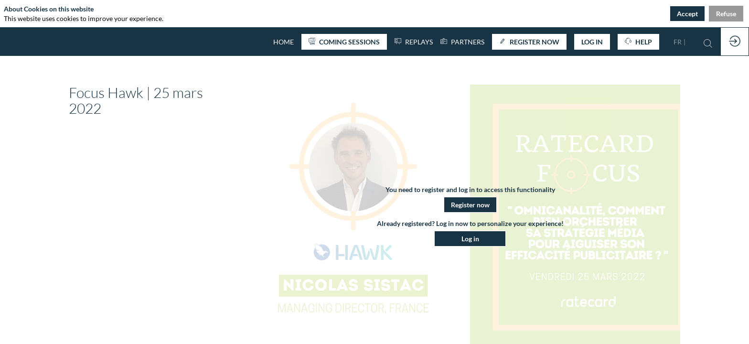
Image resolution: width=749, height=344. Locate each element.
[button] (344, 42)
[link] (462, 41)
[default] (283, 41)
